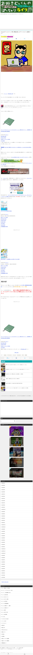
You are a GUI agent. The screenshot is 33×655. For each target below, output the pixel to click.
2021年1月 (3, 507)
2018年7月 (3, 559)
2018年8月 (3, 557)
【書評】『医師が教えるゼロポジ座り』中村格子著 (12, 378)
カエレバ (6, 134)
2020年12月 (3, 509)
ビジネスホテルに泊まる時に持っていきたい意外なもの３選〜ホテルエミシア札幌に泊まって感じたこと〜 (25, 395)
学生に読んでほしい (5, 629)
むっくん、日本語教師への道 (6, 592)
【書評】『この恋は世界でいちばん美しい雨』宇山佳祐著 (17, 463)
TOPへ (25, 654)
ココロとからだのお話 (5, 618)
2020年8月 (3, 511)
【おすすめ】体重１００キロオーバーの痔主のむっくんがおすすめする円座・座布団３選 (17, 431)
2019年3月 (3, 542)
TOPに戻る (16, 352)
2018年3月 (3, 568)
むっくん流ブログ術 (10, 36)
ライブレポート (4, 623)
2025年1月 (3, 483)
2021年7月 (3, 502)
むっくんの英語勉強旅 (5, 603)
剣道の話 (3, 625)
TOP (8, 647)
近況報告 (3, 636)
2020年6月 (3, 513)
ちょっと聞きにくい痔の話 (6, 588)
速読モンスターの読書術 (5, 638)
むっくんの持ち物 (4, 601)
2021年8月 (3, 500)
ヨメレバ (4, 178)
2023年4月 (3, 487)
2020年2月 (3, 520)
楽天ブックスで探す (4, 217)
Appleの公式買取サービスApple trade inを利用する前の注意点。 (14, 383)
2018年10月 (3, 553)
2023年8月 (3, 485)
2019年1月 (3, 546)
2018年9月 (3, 555)
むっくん (5, 93)
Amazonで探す (3, 137)
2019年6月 (3, 535)
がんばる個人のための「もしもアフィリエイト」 (20, 157)
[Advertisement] (16, 22)
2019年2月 (3, 544)
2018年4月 (3, 566)
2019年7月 (3, 533)
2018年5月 (3, 564)
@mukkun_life (10, 93)
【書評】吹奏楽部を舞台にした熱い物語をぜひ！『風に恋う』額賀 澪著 (17, 452)
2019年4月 (3, 540)
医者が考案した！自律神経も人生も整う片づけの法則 (10, 259)
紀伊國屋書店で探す (4, 226)
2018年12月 (3, 548)
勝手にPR (3, 627)
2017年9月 (3, 575)
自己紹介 (3, 634)
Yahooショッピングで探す (5, 139)
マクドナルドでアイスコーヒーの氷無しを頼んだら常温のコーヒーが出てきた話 (9, 395)
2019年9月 (3, 529)
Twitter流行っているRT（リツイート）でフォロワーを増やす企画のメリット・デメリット (17, 369)
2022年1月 (3, 498)
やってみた (3, 616)
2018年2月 (3, 570)
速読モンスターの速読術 (5, 640)
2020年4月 (3, 518)
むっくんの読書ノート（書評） (6, 605)
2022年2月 (3, 496)
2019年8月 (3, 531)
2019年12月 (3, 524)
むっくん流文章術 (4, 614)
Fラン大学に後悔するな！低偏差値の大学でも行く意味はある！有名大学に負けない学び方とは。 (17, 441)
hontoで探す (3, 271)
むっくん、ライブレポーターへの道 (7, 590)
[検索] (8, 421)
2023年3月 (3, 489)
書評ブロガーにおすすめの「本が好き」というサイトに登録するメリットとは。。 (16, 364)
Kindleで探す (3, 268)
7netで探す (3, 140)
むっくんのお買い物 (3, 36)
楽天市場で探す (3, 136)
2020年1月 (3, 522)
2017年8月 (3, 577)
